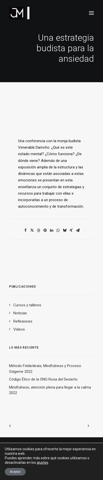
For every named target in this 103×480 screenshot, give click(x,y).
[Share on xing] (71, 230)
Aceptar (15, 472)
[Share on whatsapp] (58, 230)
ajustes (42, 463)
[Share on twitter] (32, 230)
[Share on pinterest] (45, 230)
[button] (91, 13)
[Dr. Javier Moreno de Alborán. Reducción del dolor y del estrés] (19, 13)
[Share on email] (78, 230)
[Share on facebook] (25, 230)
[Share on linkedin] (51, 230)
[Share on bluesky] (65, 230)
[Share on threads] (38, 230)
